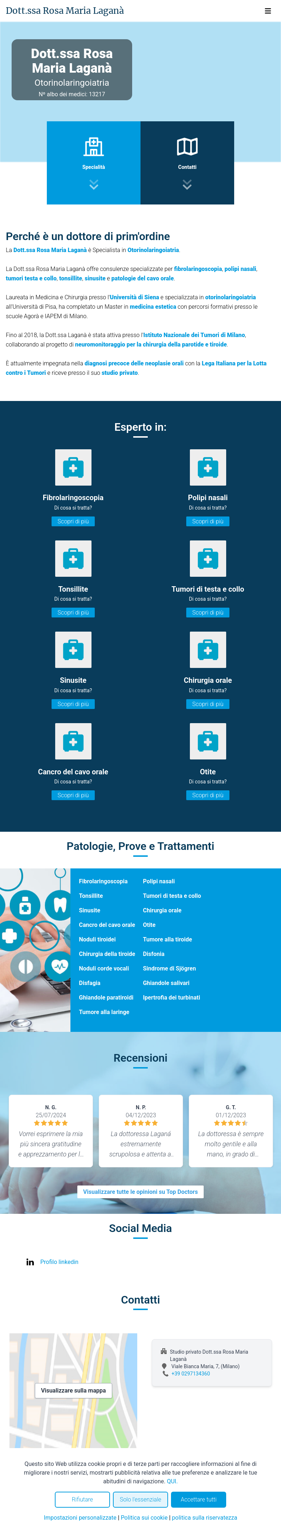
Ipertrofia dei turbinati (171, 997)
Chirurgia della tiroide (107, 954)
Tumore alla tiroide (167, 939)
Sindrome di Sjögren (169, 968)
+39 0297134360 (191, 1374)
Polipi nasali (159, 881)
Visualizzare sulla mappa (73, 1390)
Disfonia (153, 954)
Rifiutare (82, 1499)
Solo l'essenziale (140, 1499)
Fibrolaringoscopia (103, 881)
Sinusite (90, 910)
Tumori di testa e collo (172, 895)
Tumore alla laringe (104, 1012)
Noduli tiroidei (97, 939)
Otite (149, 924)
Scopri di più (73, 521)
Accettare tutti (199, 1499)
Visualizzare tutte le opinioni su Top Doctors (140, 1191)
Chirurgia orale (162, 910)
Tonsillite (91, 895)
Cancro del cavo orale (107, 924)
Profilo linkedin (59, 1262)
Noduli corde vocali (104, 968)
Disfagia (90, 983)
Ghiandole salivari (166, 983)
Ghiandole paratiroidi (106, 997)
